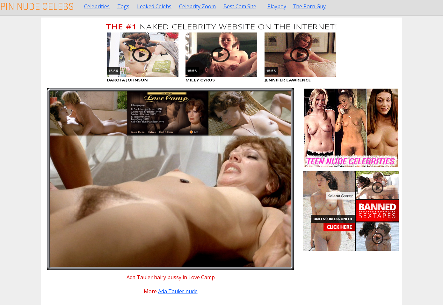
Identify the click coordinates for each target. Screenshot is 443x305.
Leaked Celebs (154, 6)
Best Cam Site (239, 6)
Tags (123, 6)
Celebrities (97, 6)
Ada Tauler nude (178, 291)
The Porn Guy (309, 6)
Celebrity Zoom (197, 6)
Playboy (276, 6)
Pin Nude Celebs (37, 6)
